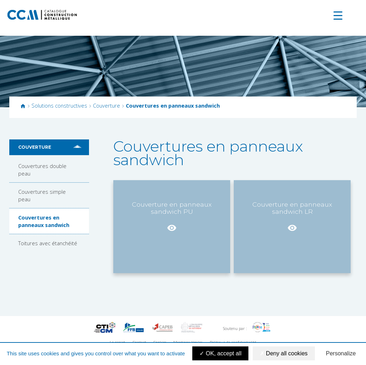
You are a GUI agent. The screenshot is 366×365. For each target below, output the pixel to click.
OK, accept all (220, 353)
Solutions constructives (59, 105)
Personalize (341, 353)
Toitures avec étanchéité (47, 243)
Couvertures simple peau (42, 195)
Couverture (106, 105)
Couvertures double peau (42, 169)
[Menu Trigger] (338, 15)
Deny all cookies (284, 353)
